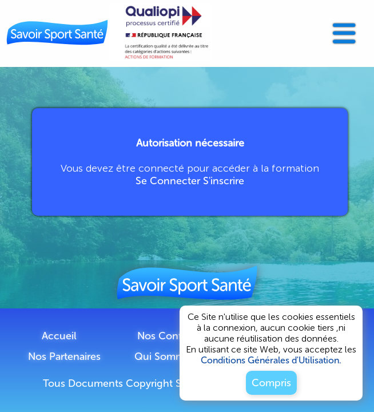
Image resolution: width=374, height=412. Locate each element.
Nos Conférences (178, 336)
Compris (271, 383)
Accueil (59, 336)
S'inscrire (223, 181)
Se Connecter (168, 181)
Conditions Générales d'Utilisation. (271, 360)
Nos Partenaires (64, 356)
